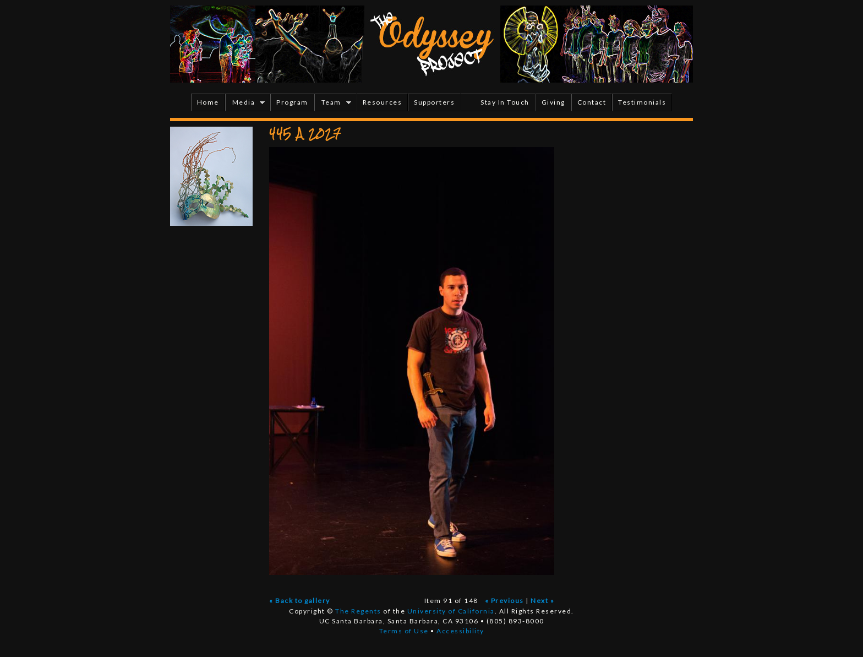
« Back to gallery (299, 600)
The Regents (358, 611)
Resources (382, 102)
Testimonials (642, 102)
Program (292, 102)
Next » (542, 600)
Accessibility (460, 631)
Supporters (434, 102)
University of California (451, 611)
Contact (592, 102)
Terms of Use (404, 631)
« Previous (504, 600)
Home (208, 102)
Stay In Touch (504, 102)
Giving (553, 102)
